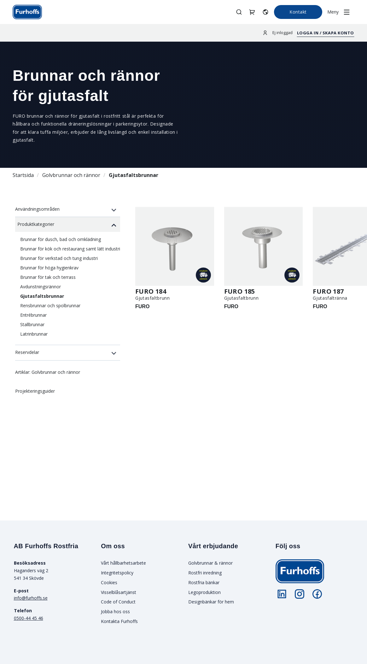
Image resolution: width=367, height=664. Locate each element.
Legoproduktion (204, 592)
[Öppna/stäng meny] (340, 12)
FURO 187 (328, 291)
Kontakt (298, 12)
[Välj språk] (265, 12)
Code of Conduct (118, 602)
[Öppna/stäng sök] (239, 12)
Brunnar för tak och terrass (48, 277)
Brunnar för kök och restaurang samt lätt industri (70, 249)
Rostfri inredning (205, 573)
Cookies (109, 582)
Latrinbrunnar (34, 334)
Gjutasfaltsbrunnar (133, 175)
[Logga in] (265, 33)
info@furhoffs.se (31, 598)
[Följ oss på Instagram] (299, 594)
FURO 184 (150, 291)
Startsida (23, 175)
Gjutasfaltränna (330, 298)
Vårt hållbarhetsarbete (123, 563)
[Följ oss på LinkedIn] (282, 594)
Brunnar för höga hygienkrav (49, 268)
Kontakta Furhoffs (119, 621)
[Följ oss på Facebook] (317, 594)
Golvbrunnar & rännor (210, 563)
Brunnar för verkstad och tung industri (59, 258)
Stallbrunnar (32, 324)
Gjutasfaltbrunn (152, 298)
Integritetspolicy (117, 573)
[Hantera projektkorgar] (252, 12)
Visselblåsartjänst (118, 592)
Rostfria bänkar (203, 582)
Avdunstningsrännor (40, 287)
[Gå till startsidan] (27, 12)
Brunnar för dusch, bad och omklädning (60, 239)
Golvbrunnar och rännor (71, 175)
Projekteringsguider (35, 391)
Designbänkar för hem (211, 602)
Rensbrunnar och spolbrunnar (50, 305)
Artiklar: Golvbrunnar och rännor (47, 372)
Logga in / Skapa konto (325, 33)
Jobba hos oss (115, 611)
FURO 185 (239, 291)
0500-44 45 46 (28, 618)
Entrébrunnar (33, 315)
